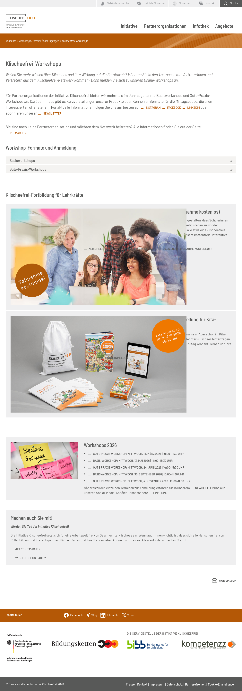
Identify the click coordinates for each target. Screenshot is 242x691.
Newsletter (52, 113)
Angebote (224, 26)
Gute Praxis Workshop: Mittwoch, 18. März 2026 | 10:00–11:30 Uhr (138, 453)
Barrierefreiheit (195, 684)
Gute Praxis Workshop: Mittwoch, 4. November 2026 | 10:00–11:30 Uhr (141, 481)
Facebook (174, 107)
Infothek (201, 26)
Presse (130, 684)
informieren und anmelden (108, 358)
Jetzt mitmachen (27, 549)
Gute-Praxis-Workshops (28, 169)
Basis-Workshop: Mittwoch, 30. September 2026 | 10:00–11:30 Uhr (138, 474)
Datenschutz (175, 684)
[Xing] (91, 615)
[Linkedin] (109, 615)
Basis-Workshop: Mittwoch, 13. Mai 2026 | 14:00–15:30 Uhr (133, 460)
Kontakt (142, 684)
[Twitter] (128, 615)
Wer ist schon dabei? (30, 558)
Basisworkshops (22, 160)
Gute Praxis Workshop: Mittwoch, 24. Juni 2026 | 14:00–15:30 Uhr (138, 467)
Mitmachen (18, 133)
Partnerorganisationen (165, 26)
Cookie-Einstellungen (221, 684)
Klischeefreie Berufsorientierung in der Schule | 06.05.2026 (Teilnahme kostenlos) (150, 248)
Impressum (157, 684)
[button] (224, 580)
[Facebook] (73, 615)
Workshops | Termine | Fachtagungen (39, 40)
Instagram (153, 107)
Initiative (129, 26)
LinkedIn (193, 107)
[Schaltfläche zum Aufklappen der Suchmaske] (231, 3)
